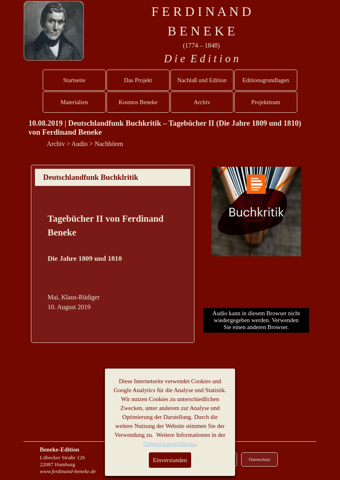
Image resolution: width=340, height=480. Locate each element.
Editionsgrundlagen (265, 80)
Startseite (74, 80)
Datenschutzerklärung (169, 444)
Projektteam (265, 102)
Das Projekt (138, 80)
